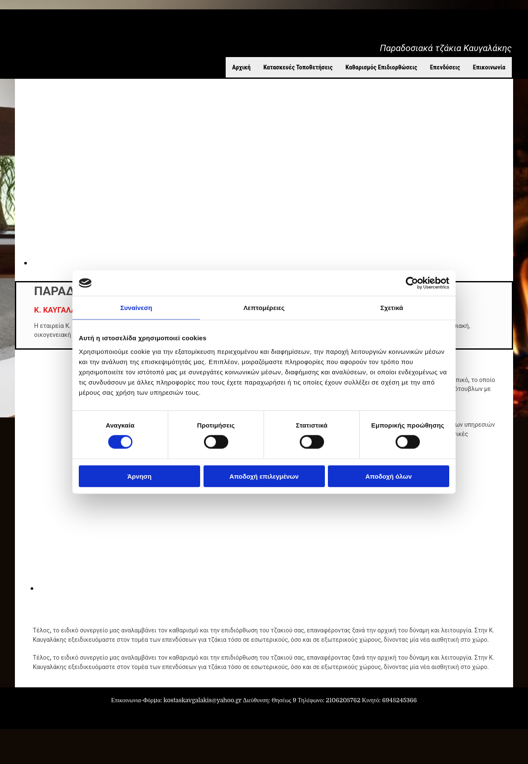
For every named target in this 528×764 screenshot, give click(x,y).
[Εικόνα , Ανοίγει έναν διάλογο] (208, 588)
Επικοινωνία (489, 67)
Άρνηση (139, 476)
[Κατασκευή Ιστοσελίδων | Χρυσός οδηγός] (13, 716)
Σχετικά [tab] (391, 307)
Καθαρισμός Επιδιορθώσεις (381, 67)
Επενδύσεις (445, 67)
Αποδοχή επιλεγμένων (264, 476)
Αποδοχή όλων (388, 476)
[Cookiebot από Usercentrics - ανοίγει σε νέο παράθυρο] (412, 283)
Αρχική (241, 67)
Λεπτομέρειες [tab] (264, 307)
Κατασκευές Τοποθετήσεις (298, 67)
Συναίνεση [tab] (136, 307)
